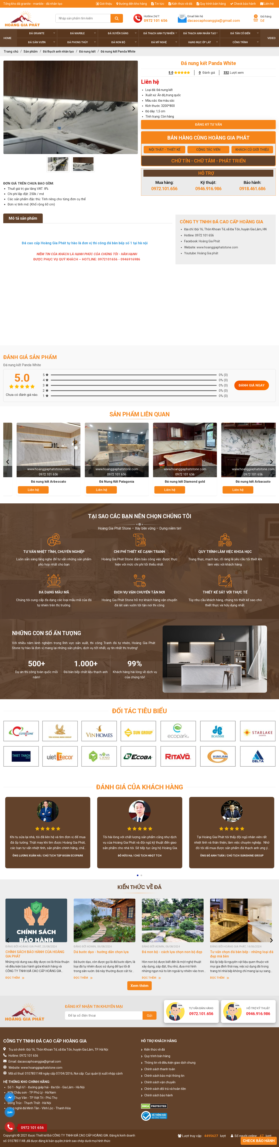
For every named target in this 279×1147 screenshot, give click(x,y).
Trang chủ (11, 51)
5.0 (171, 72)
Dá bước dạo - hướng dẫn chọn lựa (169, 952)
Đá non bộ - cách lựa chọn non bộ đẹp (240, 952)
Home (7, 38)
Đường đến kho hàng (131, 3)
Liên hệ (267, 3)
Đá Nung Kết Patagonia (174, 482)
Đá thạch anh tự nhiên (160, 33)
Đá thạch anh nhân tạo (200, 33)
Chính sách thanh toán (158, 1069)
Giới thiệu (104, 3)
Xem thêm (139, 985)
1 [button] (138, 877)
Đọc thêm (14, 977)
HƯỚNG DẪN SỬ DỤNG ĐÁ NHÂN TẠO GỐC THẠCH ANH (35, 954)
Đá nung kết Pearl (37, 482)
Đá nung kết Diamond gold (242, 482)
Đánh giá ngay (252, 385)
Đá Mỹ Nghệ (164, 42)
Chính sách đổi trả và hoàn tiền (163, 1089)
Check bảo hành (243, 3)
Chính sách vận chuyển (158, 1082)
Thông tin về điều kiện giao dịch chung (168, 1062)
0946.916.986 (208, 188)
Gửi (149, 1016)
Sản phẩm (31, 51)
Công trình (246, 42)
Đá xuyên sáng (122, 33)
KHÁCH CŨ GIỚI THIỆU (252, 150)
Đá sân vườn (41, 42)
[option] (70, 107)
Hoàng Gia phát (207, 253)
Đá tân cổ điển (244, 33)
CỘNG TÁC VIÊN (208, 150)
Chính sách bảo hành (157, 1095)
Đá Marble (83, 33)
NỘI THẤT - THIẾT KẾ (164, 150)
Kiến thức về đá (180, 3)
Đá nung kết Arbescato (105, 482)
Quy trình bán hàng (211, 3)
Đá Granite (42, 33)
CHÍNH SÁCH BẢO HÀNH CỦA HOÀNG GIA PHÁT (103, 954)
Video (271, 38)
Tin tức (157, 3)
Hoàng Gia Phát (209, 241)
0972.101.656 (164, 188)
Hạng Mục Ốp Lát (203, 42)
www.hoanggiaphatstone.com (217, 247)
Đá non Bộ (124, 42)
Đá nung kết (87, 51)
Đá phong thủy (81, 42)
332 (226, 72)
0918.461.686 (252, 188)
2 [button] (142, 877)
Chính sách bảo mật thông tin (162, 1075)
